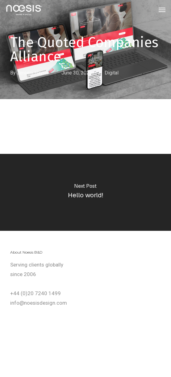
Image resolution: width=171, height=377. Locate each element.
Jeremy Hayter (33, 73)
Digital (112, 73)
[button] (162, 10)
